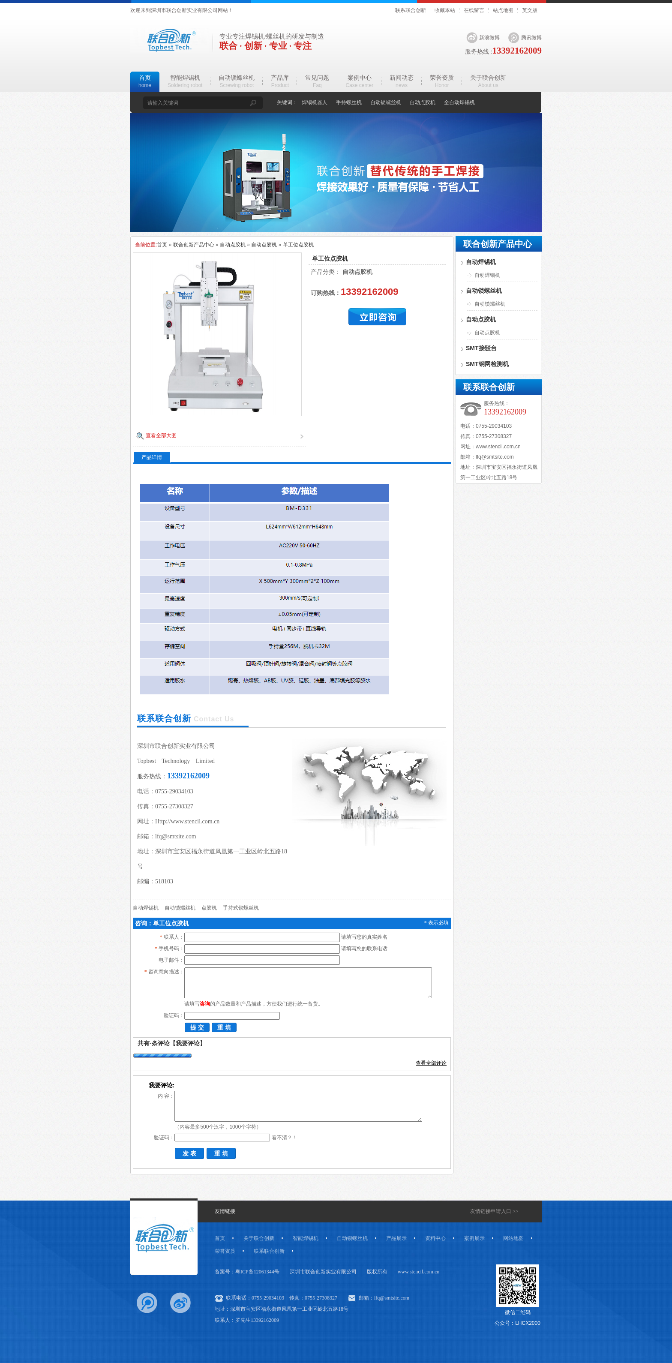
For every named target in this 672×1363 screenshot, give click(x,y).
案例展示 (474, 1238)
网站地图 (513, 1238)
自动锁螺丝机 (385, 102)
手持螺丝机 (349, 102)
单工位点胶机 (298, 245)
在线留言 (474, 10)
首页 (162, 245)
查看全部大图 (161, 435)
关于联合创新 (258, 1238)
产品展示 (396, 1238)
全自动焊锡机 (459, 102)
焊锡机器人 (314, 102)
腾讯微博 (531, 38)
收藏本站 (445, 10)
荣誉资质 (225, 1251)
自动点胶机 (422, 102)
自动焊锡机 (146, 908)
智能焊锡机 (305, 1238)
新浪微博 (489, 38)
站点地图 (503, 10)
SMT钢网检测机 (487, 363)
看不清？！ (284, 1138)
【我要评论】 (188, 1043)
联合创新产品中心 (193, 245)
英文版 (529, 10)
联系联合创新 (410, 10)
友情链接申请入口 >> (494, 1211)
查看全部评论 (431, 1063)
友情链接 (225, 1211)
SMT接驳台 (481, 348)
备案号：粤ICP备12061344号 (247, 1272)
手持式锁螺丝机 (241, 908)
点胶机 (209, 908)
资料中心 (435, 1238)
